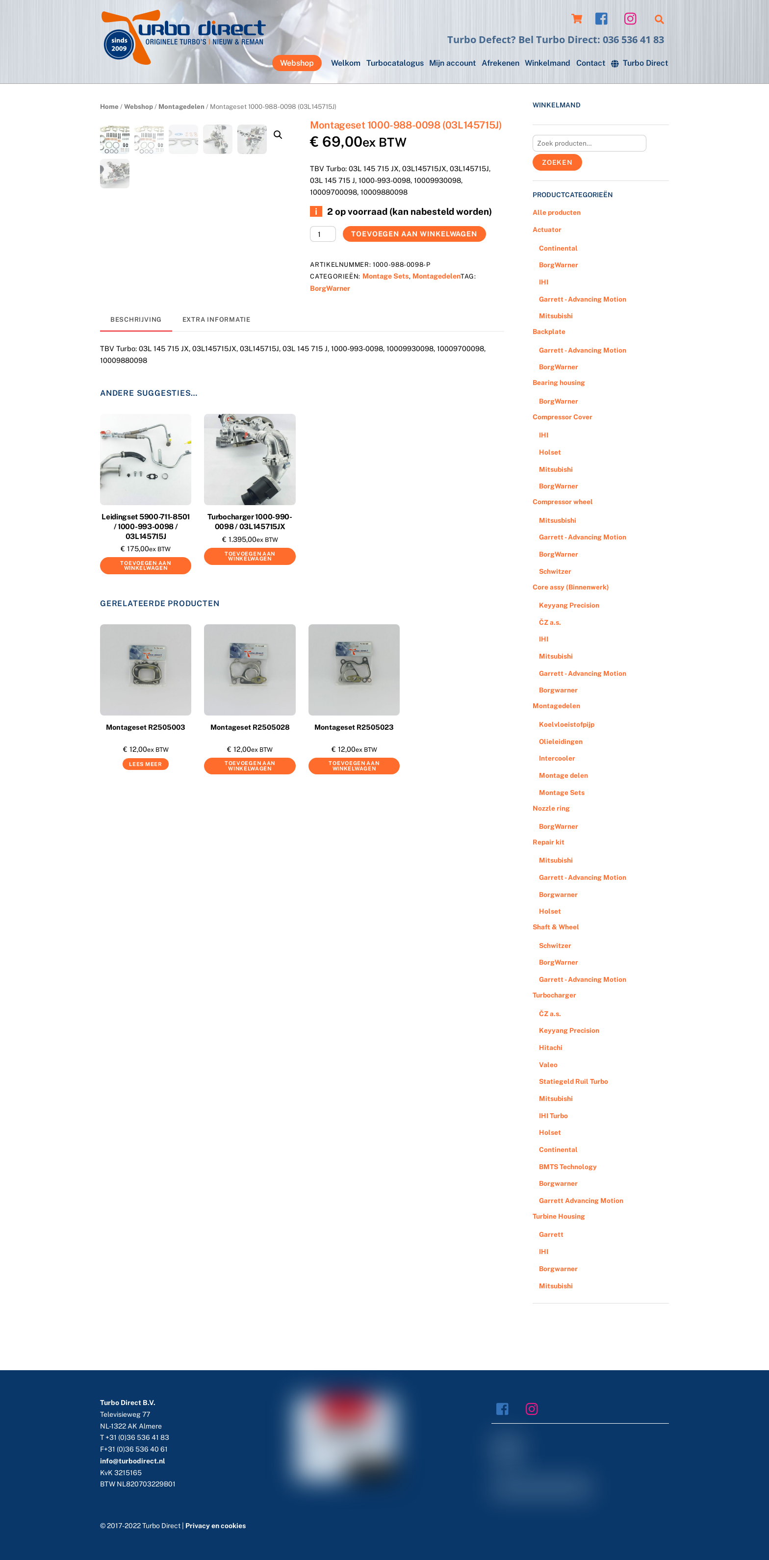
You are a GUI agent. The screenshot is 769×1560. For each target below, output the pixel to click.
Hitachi (551, 1047)
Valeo (548, 1065)
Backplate (549, 331)
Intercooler (557, 758)
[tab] (136, 363)
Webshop (297, 63)
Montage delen (563, 775)
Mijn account (452, 63)
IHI (543, 282)
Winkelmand (547, 63)
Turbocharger (554, 995)
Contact (590, 63)
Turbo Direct (639, 63)
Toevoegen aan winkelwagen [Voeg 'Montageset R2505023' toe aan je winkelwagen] (354, 809)
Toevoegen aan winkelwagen (414, 234)
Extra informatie (216, 362)
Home (109, 106)
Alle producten (557, 212)
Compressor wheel (563, 502)
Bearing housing (559, 382)
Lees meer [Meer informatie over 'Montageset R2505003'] (145, 807)
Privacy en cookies (215, 1526)
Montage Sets (385, 276)
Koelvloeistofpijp (566, 724)
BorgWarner (330, 288)
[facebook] (603, 18)
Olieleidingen (561, 741)
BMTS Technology (568, 1167)
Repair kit (548, 842)
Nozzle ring (551, 808)
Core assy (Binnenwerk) (571, 587)
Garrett (551, 1234)
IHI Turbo (553, 1116)
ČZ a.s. (550, 622)
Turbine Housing (559, 1216)
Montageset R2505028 (250, 770)
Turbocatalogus (395, 63)
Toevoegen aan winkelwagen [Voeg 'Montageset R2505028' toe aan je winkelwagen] (250, 809)
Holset (550, 452)
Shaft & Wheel (556, 927)
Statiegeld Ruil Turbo (573, 1081)
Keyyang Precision (569, 605)
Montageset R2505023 (354, 770)
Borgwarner (558, 690)
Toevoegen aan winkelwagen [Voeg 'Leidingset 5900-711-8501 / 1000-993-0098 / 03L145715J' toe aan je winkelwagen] (145, 608)
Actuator (547, 229)
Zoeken (557, 162)
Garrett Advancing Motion (581, 1200)
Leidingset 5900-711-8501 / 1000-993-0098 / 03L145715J (146, 570)
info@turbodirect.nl (132, 1461)
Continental (558, 248)
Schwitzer (555, 571)
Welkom (345, 63)
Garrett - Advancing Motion (582, 299)
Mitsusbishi (557, 520)
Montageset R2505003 (145, 770)
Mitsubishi (556, 316)
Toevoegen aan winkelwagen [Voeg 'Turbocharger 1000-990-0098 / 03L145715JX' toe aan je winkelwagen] (250, 599)
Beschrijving (136, 362)
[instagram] (632, 18)
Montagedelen (181, 106)
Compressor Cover (562, 417)
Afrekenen (500, 63)
